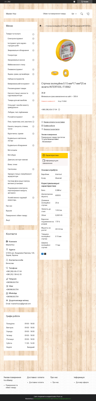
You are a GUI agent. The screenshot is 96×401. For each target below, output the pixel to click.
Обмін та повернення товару (54, 14)
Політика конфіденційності (61, 399)
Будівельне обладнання (17, 145)
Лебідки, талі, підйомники (18, 112)
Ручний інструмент (15, 117)
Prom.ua (59, 396)
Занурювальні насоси (16, 60)
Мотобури (12, 155)
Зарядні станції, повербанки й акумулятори (19, 175)
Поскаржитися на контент (42, 399)
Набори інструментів (16, 79)
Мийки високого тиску (16, 65)
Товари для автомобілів (17, 100)
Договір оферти (82, 382)
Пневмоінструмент (15, 69)
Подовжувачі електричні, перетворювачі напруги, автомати (18, 190)
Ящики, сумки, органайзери (18, 74)
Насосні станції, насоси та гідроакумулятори (18, 94)
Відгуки (9, 211)
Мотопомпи (12, 150)
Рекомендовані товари (17, 88)
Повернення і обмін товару (16, 215)
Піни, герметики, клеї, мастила (20, 122)
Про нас (9, 206)
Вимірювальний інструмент (19, 84)
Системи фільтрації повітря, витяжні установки (19, 182)
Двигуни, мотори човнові (18, 160)
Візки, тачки (12, 164)
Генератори (12, 55)
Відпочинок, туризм (15, 134)
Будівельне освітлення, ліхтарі (17, 139)
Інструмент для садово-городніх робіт (17, 44)
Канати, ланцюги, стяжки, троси (18, 127)
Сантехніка (12, 169)
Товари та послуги (13, 34)
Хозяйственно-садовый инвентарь (17, 199)
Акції (8, 220)
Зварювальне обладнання (18, 50)
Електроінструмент (15, 39)
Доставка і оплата (36, 382)
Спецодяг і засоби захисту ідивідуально (18, 106)
